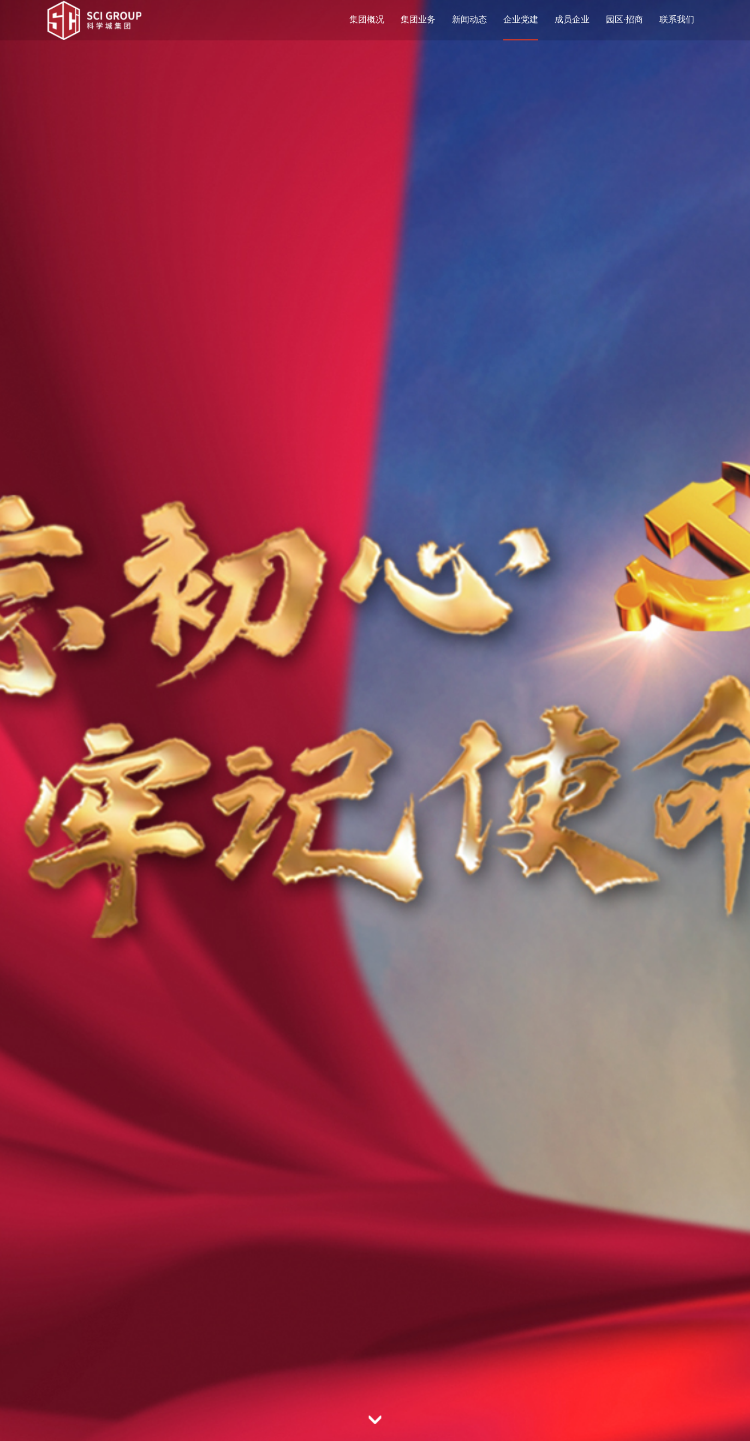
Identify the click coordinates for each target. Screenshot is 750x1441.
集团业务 (418, 19)
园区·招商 (624, 19)
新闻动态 (469, 19)
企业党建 (520, 19)
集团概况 (366, 19)
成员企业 (572, 19)
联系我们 (676, 19)
